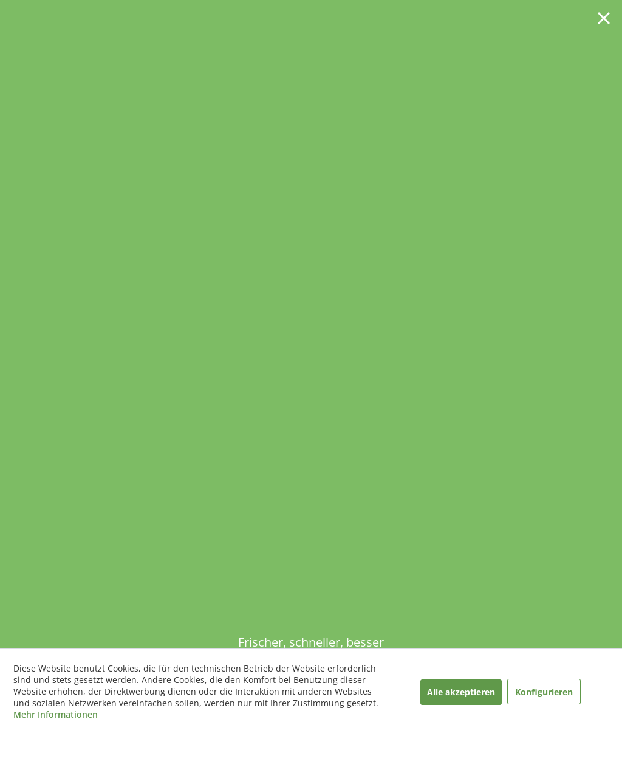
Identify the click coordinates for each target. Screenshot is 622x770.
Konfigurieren (544, 692)
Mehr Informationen (55, 714)
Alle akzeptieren (461, 692)
